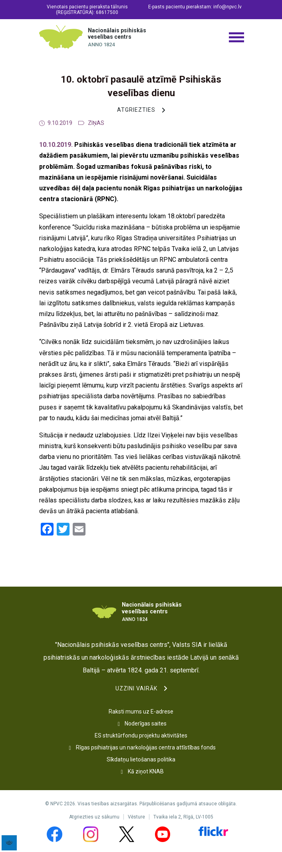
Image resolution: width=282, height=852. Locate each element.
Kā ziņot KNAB (146, 771)
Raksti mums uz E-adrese (141, 711)
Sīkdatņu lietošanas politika (141, 759)
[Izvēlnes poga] (236, 37)
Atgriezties (136, 110)
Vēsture (136, 817)
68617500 (107, 12)
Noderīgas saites (146, 723)
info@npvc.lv (227, 7)
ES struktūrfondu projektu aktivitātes (141, 735)
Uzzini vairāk (136, 688)
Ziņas (96, 123)
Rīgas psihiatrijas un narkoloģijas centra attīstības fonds (146, 747)
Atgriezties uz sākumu (94, 817)
